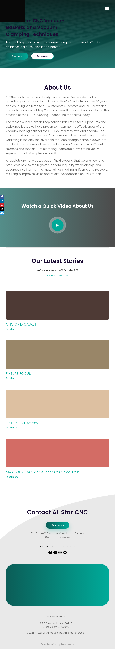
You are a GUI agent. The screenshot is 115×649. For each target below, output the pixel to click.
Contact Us (57, 525)
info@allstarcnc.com (48, 546)
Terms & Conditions (56, 616)
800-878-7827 (69, 546)
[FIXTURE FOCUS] (57, 360)
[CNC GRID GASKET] (57, 311)
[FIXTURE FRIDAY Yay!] (57, 410)
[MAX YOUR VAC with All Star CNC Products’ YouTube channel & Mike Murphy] (57, 459)
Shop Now (17, 56)
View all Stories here (57, 275)
